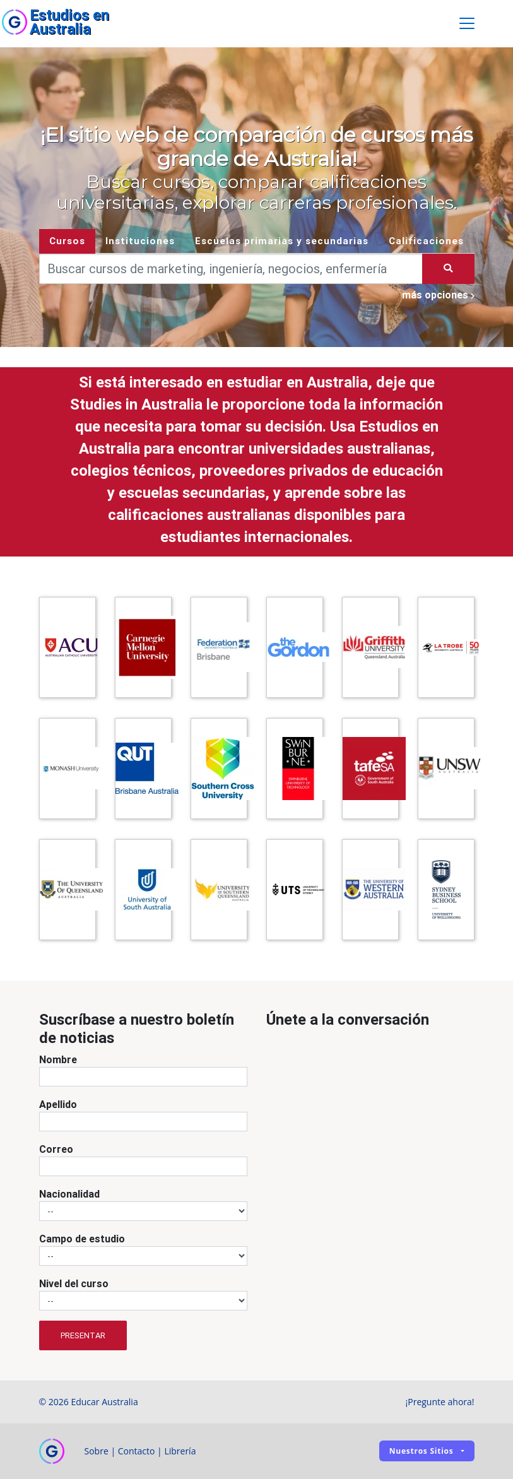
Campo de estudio (82, 1239)
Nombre (58, 1060)
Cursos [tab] (67, 241)
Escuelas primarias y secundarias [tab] (282, 241)
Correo (56, 1149)
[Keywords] (231, 269)
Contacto (136, 1451)
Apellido (58, 1105)
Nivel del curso (74, 1284)
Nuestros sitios (421, 1451)
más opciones (438, 294)
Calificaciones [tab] (426, 241)
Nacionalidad (69, 1194)
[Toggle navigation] (467, 24)
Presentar (83, 1335)
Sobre (97, 1451)
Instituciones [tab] (140, 241)
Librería (180, 1451)
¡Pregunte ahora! (440, 1402)
